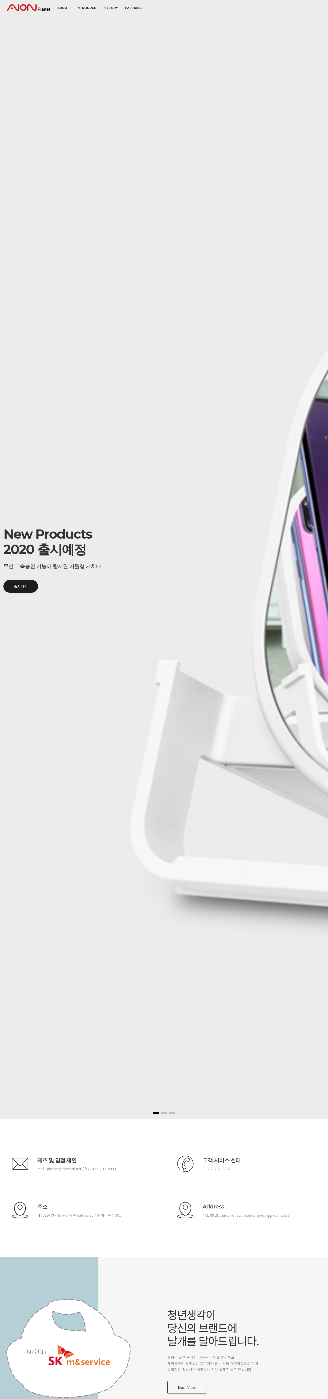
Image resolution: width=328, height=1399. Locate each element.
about (63, 8)
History (110, 8)
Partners (134, 8)
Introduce (86, 8)
